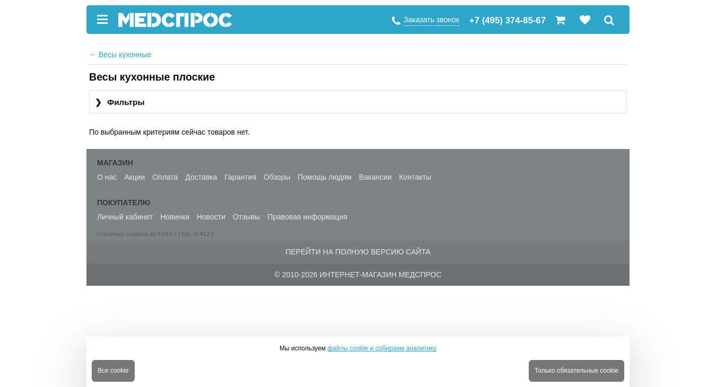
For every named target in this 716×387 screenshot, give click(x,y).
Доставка (201, 177)
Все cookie (113, 370)
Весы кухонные (120, 54)
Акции (134, 177)
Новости (211, 217)
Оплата (165, 177)
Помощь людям (325, 177)
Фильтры (120, 102)
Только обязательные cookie (576, 370)
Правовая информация (307, 217)
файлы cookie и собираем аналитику (381, 348)
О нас (107, 177)
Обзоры (277, 177)
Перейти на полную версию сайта (358, 252)
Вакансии (375, 177)
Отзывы (246, 217)
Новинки (174, 217)
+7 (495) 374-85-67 (507, 20)
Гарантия (240, 177)
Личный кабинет (125, 217)
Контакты (415, 177)
